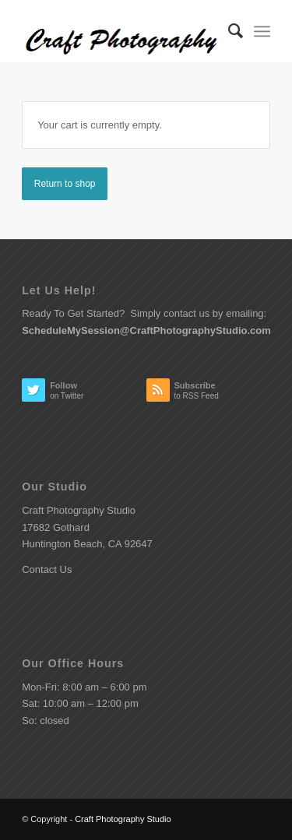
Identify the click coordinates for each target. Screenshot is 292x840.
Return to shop (65, 183)
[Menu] (262, 31)
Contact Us (47, 569)
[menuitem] (228, 31)
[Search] (228, 31)
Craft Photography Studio (123, 819)
